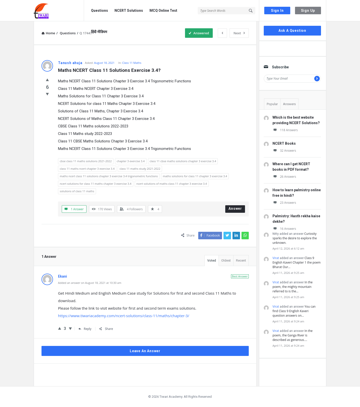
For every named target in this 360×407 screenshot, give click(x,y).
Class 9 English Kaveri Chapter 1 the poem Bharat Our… (296, 262)
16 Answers (284, 229)
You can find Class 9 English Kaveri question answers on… (294, 311)
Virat (275, 258)
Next (239, 33)
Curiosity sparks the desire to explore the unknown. (294, 238)
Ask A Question (292, 31)
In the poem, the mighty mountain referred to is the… (292, 286)
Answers (289, 104)
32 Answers (284, 150)
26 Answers (284, 176)
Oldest (226, 260)
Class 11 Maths (132, 63)
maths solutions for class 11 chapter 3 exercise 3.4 (195, 176)
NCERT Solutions (128, 11)
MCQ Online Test (163, 11)
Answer (235, 209)
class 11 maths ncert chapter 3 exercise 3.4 (87, 168)
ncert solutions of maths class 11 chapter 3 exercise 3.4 (171, 183)
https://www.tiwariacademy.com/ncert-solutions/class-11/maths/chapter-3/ (123, 315)
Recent (241, 260)
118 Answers (285, 130)
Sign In (277, 11)
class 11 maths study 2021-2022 (140, 168)
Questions (99, 11)
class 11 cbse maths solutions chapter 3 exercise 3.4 (183, 161)
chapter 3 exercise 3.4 (131, 161)
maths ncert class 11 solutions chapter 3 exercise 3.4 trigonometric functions (109, 176)
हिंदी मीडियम (99, 32)
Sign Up (308, 11)
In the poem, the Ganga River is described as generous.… (292, 335)
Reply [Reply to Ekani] (85, 329)
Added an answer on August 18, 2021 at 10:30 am (89, 283)
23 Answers (284, 202)
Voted (211, 260)
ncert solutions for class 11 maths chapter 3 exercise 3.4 (96, 183)
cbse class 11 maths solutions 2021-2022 (86, 161)
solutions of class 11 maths (77, 191)
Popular (272, 104)
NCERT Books (284, 143)
